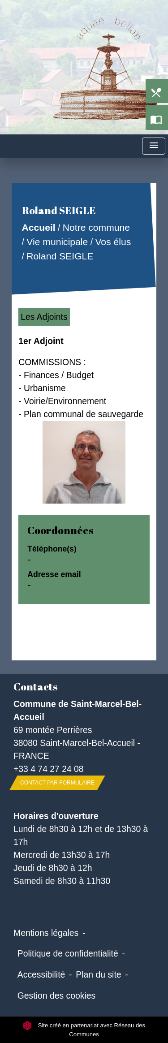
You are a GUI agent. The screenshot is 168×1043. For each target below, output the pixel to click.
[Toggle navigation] (153, 146)
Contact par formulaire (57, 783)
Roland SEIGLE (60, 256)
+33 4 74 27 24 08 (48, 769)
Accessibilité (41, 974)
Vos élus (113, 242)
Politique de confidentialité (67, 953)
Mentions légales (45, 933)
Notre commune (96, 228)
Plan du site (98, 974)
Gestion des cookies (56, 995)
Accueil (39, 228)
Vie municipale (57, 242)
